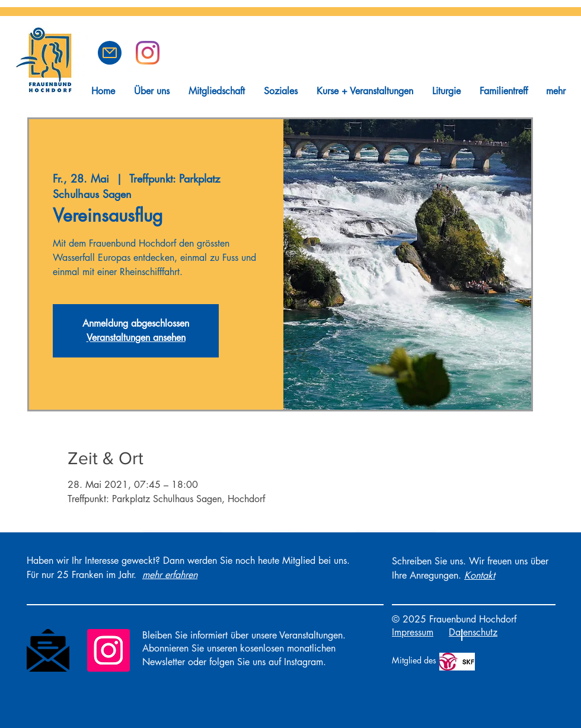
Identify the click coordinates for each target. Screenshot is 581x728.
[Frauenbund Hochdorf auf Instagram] (147, 53)
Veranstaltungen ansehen (136, 337)
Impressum (412, 632)
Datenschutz (473, 632)
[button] (110, 53)
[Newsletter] (48, 650)
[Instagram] (108, 650)
